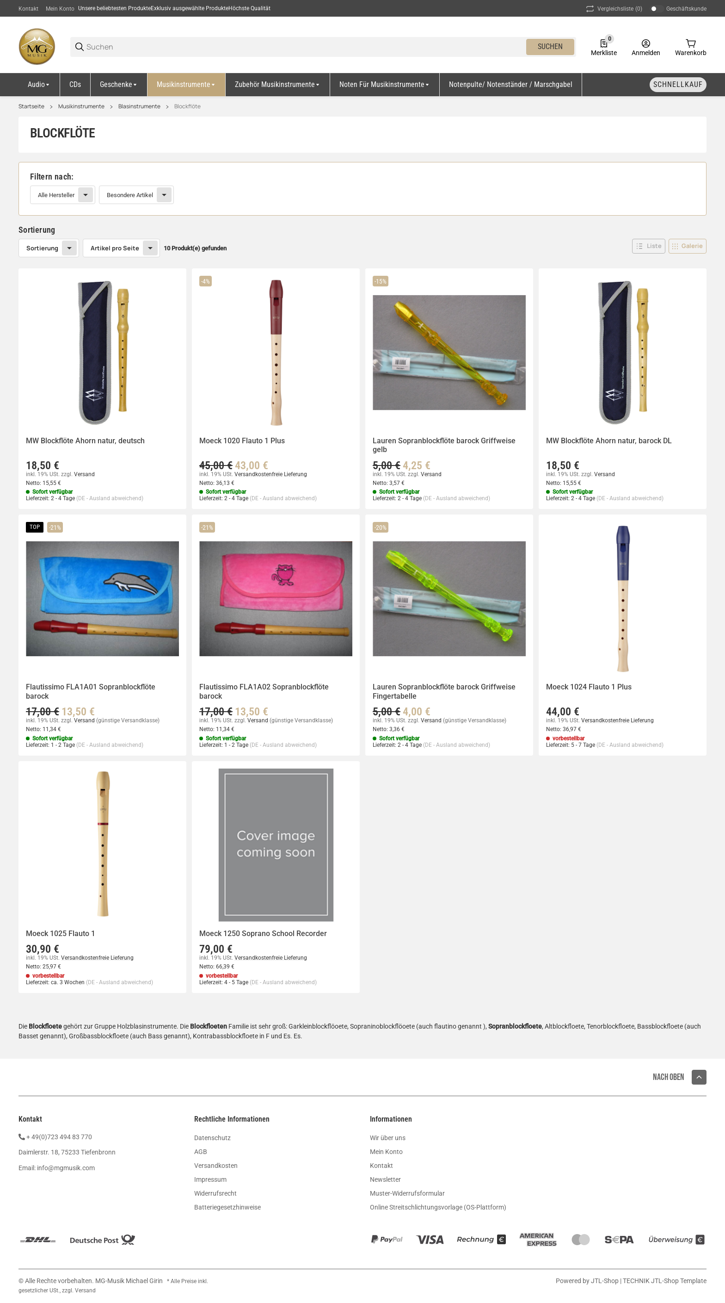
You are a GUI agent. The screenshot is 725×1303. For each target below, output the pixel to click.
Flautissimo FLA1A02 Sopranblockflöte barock (264, 691)
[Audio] (39, 84)
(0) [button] (613, 8)
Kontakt (28, 9)
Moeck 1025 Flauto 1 (60, 933)
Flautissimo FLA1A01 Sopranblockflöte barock (90, 691)
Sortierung (42, 248)
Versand (84, 474)
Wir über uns (388, 1138)
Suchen (550, 46)
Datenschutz (212, 1138)
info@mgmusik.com (66, 1168)
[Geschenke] (119, 84)
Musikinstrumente (81, 106)
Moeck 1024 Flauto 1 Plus (589, 687)
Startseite (31, 106)
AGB (200, 1151)
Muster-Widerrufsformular (407, 1193)
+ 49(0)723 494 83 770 (59, 1137)
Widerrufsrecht (215, 1193)
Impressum (210, 1179)
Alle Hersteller (56, 195)
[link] (362, 189)
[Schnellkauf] (678, 84)
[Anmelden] (646, 47)
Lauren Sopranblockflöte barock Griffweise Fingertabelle (444, 691)
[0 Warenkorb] (691, 47)
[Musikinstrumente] (186, 84)
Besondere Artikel (130, 195)
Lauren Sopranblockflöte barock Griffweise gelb (444, 445)
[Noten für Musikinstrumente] (385, 84)
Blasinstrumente (139, 106)
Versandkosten (216, 1165)
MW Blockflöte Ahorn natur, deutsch (85, 440)
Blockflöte (187, 106)
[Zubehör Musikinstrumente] (278, 84)
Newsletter (385, 1179)
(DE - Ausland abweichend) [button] (109, 498)
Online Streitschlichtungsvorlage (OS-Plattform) (438, 1207)
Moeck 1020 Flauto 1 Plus (242, 440)
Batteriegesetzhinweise (227, 1207)
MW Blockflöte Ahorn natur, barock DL (609, 440)
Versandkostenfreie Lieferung (270, 474)
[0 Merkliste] (604, 47)
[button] (648, 246)
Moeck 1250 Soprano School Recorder (263, 933)
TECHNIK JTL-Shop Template (665, 1280)
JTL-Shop (605, 1280)
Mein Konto (60, 9)
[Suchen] (306, 47)
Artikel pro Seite (115, 248)
